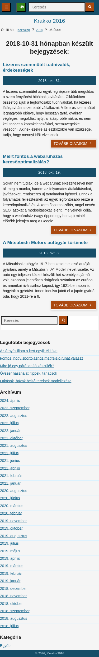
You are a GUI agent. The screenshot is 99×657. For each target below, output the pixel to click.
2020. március (11, 506)
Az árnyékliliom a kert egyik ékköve (29, 351)
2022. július (9, 423)
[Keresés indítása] (89, 7)
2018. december (13, 588)
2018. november (13, 596)
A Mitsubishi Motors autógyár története (45, 242)
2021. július (9, 453)
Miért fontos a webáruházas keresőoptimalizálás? (33, 159)
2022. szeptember (15, 408)
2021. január (10, 483)
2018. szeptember (15, 611)
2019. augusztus (13, 536)
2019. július (9, 543)
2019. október (11, 528)
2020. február (11, 513)
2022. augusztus (13, 416)
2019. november (13, 521)
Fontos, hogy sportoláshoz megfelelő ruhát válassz (41, 358)
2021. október (11, 438)
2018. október (11, 603)
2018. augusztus (13, 618)
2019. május (10, 551)
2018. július (9, 626)
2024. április (10, 400)
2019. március (11, 566)
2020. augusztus (13, 491)
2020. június (10, 498)
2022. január (10, 431)
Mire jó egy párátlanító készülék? (27, 366)
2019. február (11, 573)
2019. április (10, 558)
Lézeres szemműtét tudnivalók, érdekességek (36, 67)
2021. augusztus (13, 445)
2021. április (10, 468)
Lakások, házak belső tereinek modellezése (36, 381)
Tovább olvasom (73, 143)
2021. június (10, 460)
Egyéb (5, 646)
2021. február (11, 476)
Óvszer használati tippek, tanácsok (28, 373)
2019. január (10, 581)
